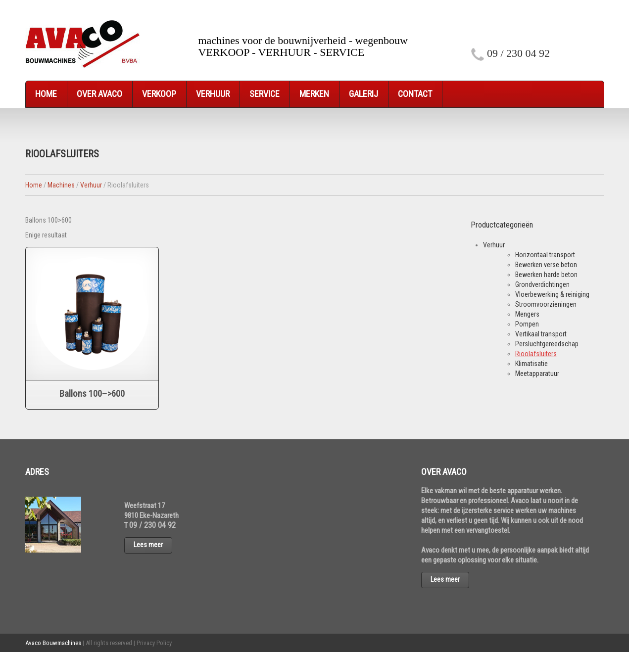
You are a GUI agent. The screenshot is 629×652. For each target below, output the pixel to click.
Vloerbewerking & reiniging (552, 294)
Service (264, 94)
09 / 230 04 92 (518, 53)
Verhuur (213, 94)
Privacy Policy (154, 643)
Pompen (527, 324)
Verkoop (159, 94)
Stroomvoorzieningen (546, 304)
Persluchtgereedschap (547, 344)
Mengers (527, 314)
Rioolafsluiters (536, 354)
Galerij (363, 94)
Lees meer (148, 545)
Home (46, 94)
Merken (314, 94)
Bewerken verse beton (546, 265)
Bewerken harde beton (546, 275)
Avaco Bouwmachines (53, 643)
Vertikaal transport (541, 334)
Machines (61, 185)
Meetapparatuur (537, 373)
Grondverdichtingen (542, 284)
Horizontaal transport (545, 255)
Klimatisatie (531, 364)
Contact (415, 94)
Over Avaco (99, 94)
